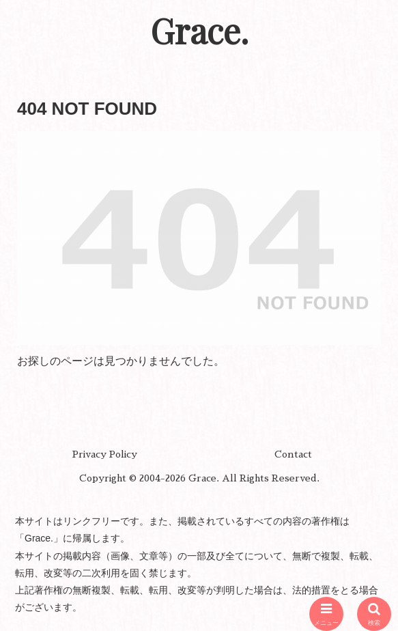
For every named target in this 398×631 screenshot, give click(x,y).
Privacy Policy (104, 454)
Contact (293, 454)
